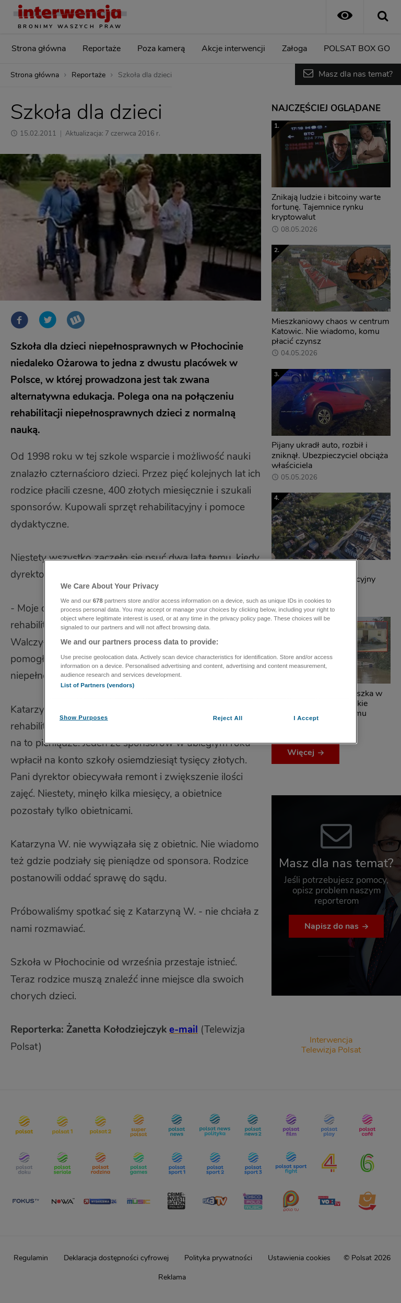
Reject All (228, 718)
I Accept (306, 718)
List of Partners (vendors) (97, 685)
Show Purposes (84, 717)
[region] (200, 651)
